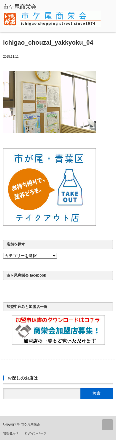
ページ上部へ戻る (107, 424)
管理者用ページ (14, 433)
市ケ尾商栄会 (30, 424)
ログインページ (35, 433)
